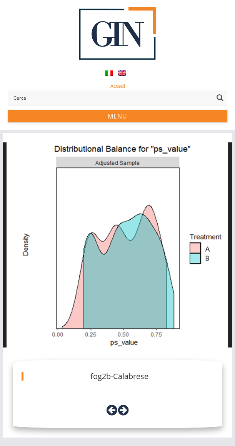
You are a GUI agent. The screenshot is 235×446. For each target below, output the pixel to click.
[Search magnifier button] (220, 98)
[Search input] (111, 98)
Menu (117, 116)
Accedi (117, 85)
